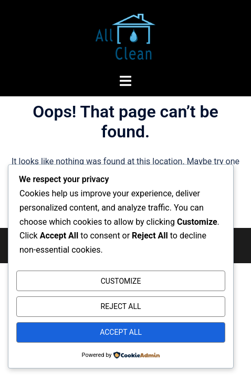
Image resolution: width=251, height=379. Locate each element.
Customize (121, 281)
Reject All (121, 306)
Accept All (121, 332)
